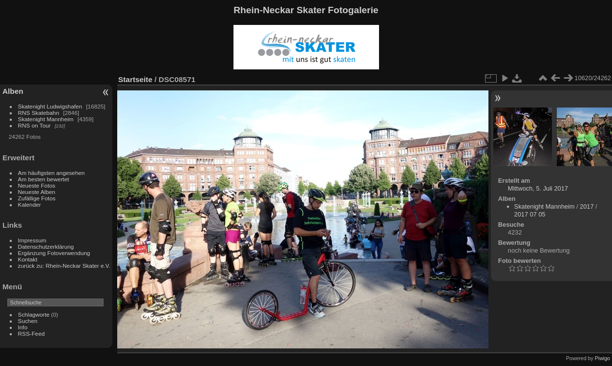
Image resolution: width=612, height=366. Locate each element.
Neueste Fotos (37, 185)
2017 (586, 206)
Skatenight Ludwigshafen (50, 106)
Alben (12, 91)
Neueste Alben (37, 192)
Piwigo (602, 358)
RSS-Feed (31, 333)
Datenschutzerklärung (46, 246)
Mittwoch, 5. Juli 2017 (538, 188)
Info (23, 327)
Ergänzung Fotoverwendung (54, 253)
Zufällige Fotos (37, 198)
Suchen (28, 321)
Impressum (32, 240)
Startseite (135, 79)
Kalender (29, 204)
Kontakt (28, 259)
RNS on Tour (34, 125)
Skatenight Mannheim (46, 119)
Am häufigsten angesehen (51, 173)
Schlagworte (34, 314)
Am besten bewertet (43, 179)
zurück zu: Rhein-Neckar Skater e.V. (64, 265)
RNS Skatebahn (38, 112)
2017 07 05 (530, 214)
